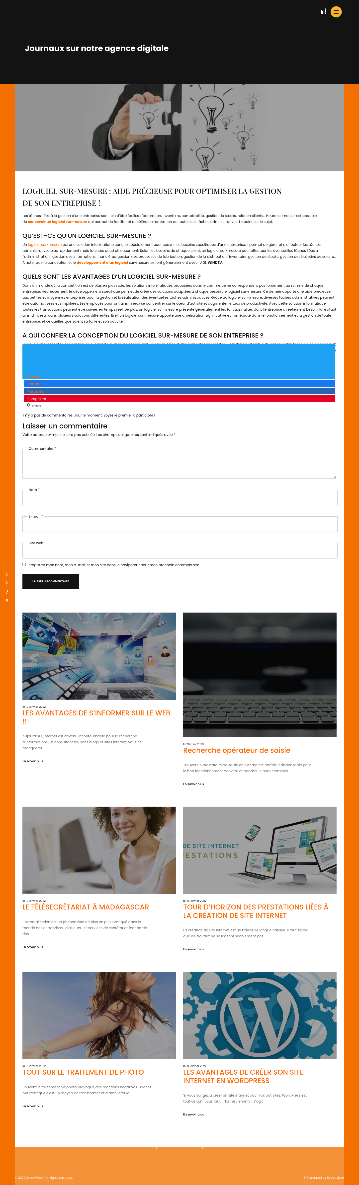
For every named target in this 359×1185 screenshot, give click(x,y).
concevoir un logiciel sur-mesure (57, 221)
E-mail (36, 502)
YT (7, 582)
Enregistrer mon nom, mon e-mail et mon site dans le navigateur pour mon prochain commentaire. (113, 551)
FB (7, 600)
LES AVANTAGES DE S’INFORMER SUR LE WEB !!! (96, 756)
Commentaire (42, 434)
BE (7, 574)
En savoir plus (32, 800)
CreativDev (335, 1178)
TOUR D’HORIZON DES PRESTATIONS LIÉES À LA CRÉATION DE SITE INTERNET (256, 943)
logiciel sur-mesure (45, 244)
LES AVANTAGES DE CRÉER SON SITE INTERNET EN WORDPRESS (243, 1108)
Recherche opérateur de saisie (236, 789)
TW (7, 591)
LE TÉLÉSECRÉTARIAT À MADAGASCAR (85, 938)
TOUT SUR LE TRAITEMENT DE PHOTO (83, 1104)
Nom (34, 476)
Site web (36, 529)
